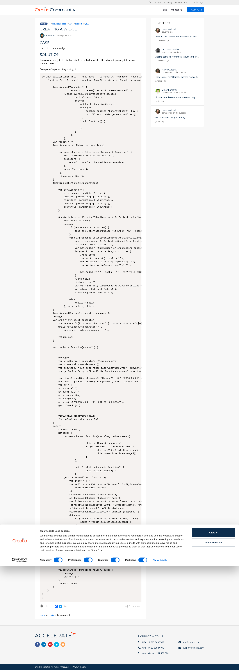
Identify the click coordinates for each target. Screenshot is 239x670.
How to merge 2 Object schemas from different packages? (184, 76)
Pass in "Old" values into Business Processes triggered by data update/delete (193, 36)
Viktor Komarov (169, 89)
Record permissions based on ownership (175, 97)
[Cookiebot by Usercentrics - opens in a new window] (19, 664)
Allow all (213, 636)
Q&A (87, 24)
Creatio (157, 2)
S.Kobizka (50, 35)
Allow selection (213, 646)
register (53, 614)
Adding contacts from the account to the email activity (182, 56)
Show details (160, 664)
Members (176, 9)
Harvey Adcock (169, 29)
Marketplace (181, 2)
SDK (70, 24)
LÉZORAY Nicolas (170, 49)
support (78, 24)
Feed (164, 9)
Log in (201, 2)
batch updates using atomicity (170, 117)
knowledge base (59, 24)
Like (41, 605)
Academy (168, 2)
